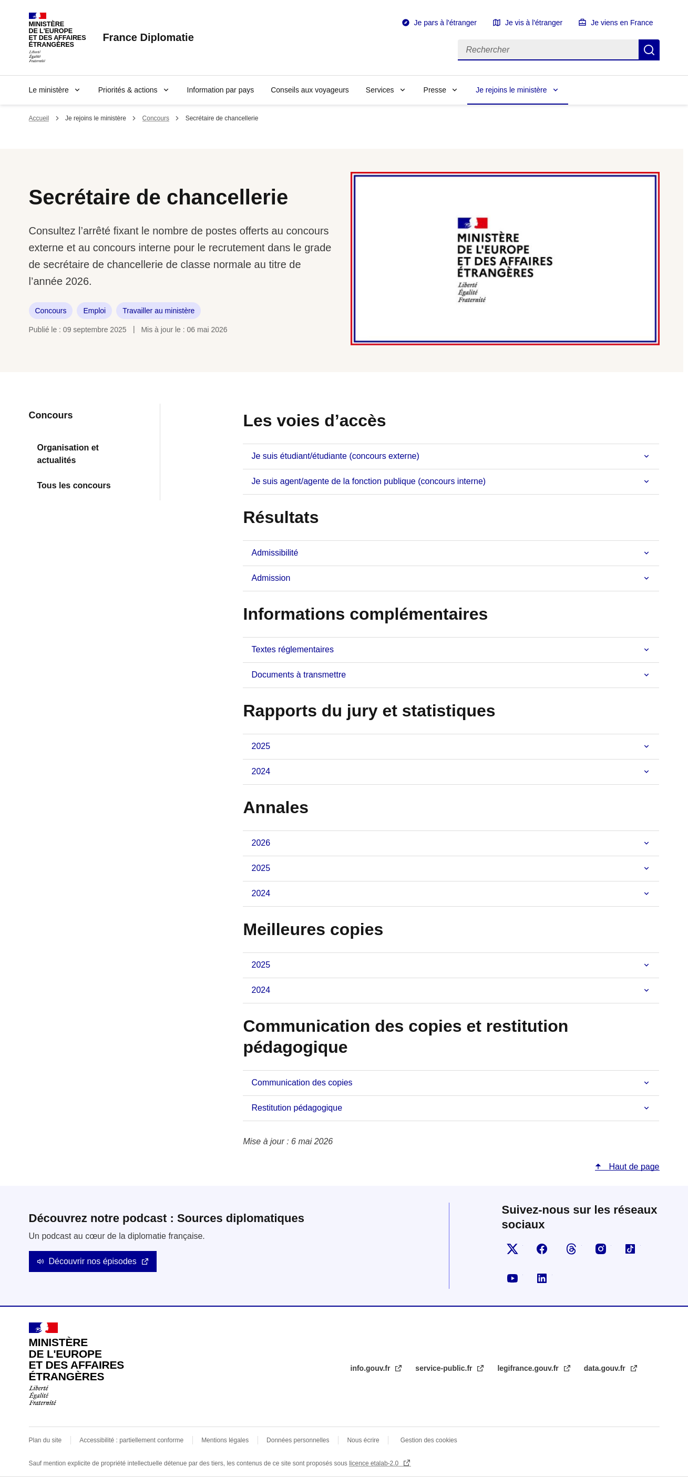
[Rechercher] (548, 49)
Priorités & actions (128, 90)
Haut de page (633, 1166)
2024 (260, 771)
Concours (155, 118)
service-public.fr (444, 1368)
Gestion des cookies (429, 1440)
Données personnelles (297, 1440)
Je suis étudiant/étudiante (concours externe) (335, 456)
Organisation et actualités (68, 454)
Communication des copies (301, 1082)
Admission (270, 577)
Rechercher (649, 49)
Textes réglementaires (292, 649)
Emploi (94, 310)
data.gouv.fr (606, 1368)
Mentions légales (225, 1440)
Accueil (39, 118)
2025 (260, 746)
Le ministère (49, 90)
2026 (260, 842)
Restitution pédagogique (296, 1107)
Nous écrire (363, 1440)
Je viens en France (622, 22)
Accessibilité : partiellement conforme (131, 1440)
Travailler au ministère (158, 310)
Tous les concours (74, 485)
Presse (435, 90)
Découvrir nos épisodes (93, 1261)
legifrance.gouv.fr (528, 1368)
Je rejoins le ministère (511, 90)
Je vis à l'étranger (533, 22)
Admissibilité (274, 552)
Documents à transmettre (298, 674)
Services (380, 90)
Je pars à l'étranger (445, 22)
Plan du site (45, 1440)
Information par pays (220, 90)
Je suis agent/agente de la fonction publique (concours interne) (368, 481)
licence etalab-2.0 (374, 1463)
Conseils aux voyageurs (310, 90)
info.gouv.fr (372, 1368)
